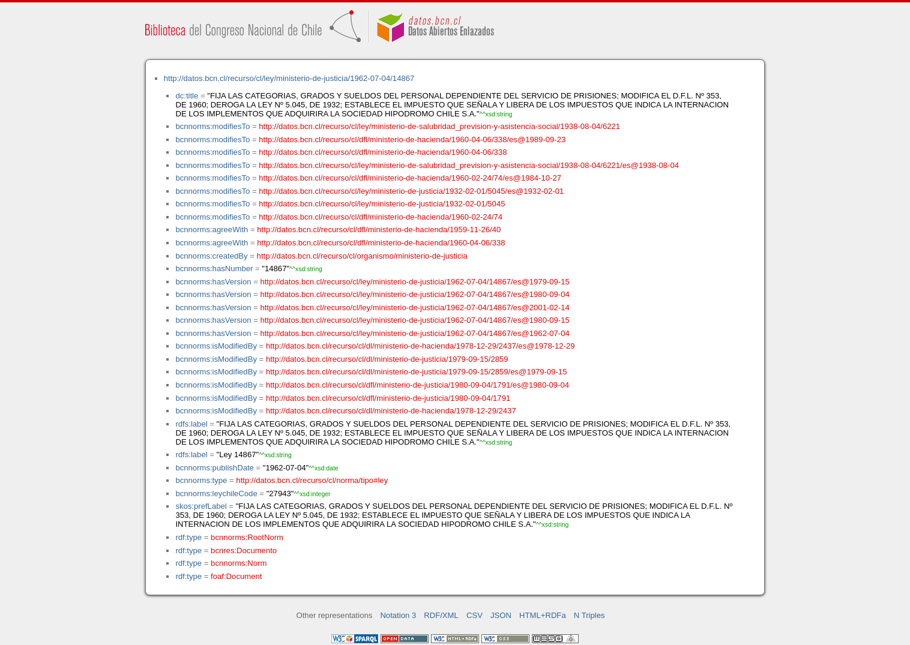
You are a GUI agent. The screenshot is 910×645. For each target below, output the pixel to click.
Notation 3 (398, 615)
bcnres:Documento (244, 550)
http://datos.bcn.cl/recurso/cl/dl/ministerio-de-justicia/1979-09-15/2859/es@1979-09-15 (416, 371)
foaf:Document (236, 576)
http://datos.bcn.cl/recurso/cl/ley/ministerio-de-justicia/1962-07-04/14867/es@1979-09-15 (414, 281)
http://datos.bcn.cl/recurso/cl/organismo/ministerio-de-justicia (362, 255)
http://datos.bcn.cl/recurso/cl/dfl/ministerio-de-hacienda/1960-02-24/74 (380, 216)
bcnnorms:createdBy (211, 255)
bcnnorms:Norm (239, 563)
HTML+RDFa (542, 615)
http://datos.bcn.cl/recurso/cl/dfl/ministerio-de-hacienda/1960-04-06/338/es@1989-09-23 (412, 139)
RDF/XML (441, 615)
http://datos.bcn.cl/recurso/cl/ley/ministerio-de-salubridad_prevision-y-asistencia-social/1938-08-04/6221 (439, 126)
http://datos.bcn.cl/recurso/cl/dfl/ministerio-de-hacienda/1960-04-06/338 (383, 152)
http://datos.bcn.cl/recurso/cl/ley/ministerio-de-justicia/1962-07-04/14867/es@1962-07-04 (414, 333)
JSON (500, 615)
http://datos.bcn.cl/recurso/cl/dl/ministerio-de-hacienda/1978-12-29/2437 (391, 410)
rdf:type (188, 537)
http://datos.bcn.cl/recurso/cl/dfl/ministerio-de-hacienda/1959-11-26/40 (379, 229)
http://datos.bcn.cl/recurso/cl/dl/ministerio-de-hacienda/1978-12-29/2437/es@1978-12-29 (420, 345)
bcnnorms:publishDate (214, 467)
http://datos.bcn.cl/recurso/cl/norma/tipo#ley (312, 480)
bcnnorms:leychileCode (216, 493)
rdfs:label (191, 423)
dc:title (186, 95)
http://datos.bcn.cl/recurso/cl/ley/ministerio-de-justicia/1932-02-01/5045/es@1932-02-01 (411, 191)
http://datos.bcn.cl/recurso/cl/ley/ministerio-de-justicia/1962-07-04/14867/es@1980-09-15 (414, 320)
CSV (474, 615)
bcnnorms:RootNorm (247, 537)
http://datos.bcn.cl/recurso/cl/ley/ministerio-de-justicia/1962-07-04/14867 (289, 78)
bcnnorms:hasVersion (213, 281)
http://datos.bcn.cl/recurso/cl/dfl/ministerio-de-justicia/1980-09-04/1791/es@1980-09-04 (417, 384)
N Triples (589, 615)
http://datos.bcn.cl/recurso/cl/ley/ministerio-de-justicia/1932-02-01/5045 (382, 203)
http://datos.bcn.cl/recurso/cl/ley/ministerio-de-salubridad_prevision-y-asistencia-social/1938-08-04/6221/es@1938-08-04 (469, 165)
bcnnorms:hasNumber (214, 268)
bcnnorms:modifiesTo (212, 126)
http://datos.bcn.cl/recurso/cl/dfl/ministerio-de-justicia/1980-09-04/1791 (388, 398)
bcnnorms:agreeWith (211, 229)
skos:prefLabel (200, 506)
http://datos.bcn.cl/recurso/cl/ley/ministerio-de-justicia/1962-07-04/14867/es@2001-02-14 (414, 307)
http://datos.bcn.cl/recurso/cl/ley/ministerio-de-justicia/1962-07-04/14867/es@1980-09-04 (414, 294)
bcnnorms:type (201, 480)
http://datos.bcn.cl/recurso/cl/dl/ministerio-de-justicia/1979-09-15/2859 (387, 359)
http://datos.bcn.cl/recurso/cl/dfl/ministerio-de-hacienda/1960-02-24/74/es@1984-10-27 (410, 177)
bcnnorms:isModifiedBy (216, 345)
